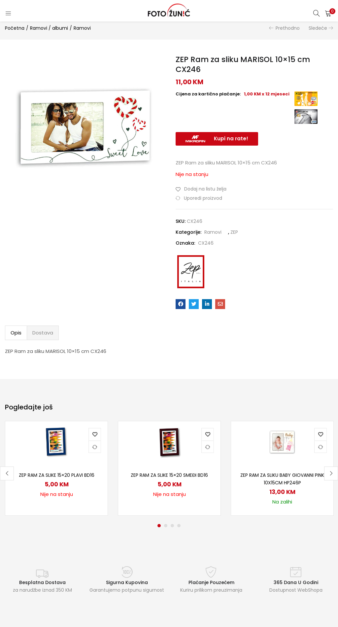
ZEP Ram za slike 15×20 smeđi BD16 (169, 475)
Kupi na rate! (231, 138)
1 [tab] (159, 525)
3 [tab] (172, 525)
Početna (14, 28)
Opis (16, 332)
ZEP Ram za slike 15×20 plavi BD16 (56, 475)
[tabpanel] (56, 468)
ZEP (234, 232)
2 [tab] (165, 525)
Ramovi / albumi (49, 28)
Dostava (42, 332)
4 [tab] (179, 525)
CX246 (206, 243)
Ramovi (82, 28)
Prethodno (288, 28)
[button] (328, 13)
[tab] (16, 333)
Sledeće (318, 28)
